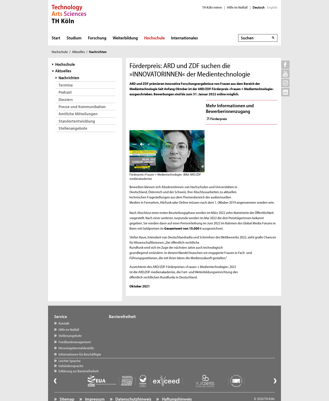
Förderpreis (218, 118)
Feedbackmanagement (75, 341)
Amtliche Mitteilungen (78, 113)
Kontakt (64, 323)
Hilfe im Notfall (237, 7)
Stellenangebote (73, 128)
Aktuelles (78, 51)
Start (56, 37)
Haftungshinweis (176, 387)
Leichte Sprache (124, 323)
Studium (74, 37)
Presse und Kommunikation (82, 106)
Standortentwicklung (77, 121)
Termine (66, 85)
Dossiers (66, 99)
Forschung (97, 37)
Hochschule (154, 37)
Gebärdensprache (125, 329)
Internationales (184, 37)
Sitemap (66, 387)
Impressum (94, 387)
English (272, 7)
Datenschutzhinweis (133, 387)
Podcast (65, 92)
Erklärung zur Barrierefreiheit (133, 335)
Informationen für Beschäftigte (80, 354)
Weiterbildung (125, 37)
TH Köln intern (212, 7)
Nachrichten (69, 77)
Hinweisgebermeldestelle (76, 347)
